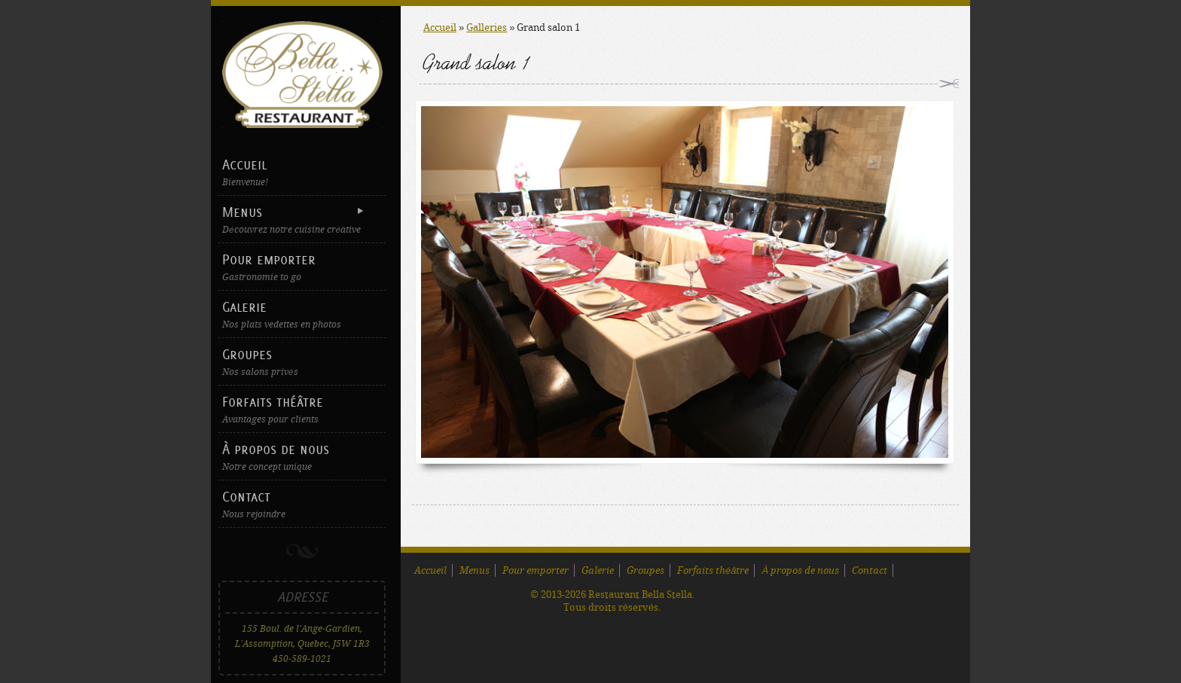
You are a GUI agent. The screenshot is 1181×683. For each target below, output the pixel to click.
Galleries (486, 27)
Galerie (302, 314)
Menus (300, 219)
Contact (302, 504)
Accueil (302, 172)
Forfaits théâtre (302, 409)
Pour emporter (302, 267)
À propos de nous (302, 456)
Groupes (302, 361)
